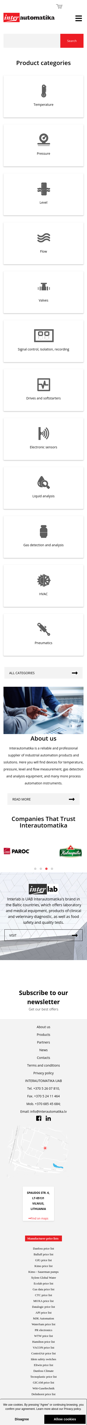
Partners (43, 1042)
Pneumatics (43, 643)
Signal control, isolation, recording (43, 349)
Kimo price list (44, 1266)
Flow (43, 251)
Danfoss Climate (43, 1371)
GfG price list (43, 1260)
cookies (18, 1404)
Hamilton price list (43, 1341)
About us (43, 1027)
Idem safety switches (43, 1359)
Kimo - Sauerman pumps (43, 1272)
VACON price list (43, 1347)
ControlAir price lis (43, 1353)
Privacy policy (72, 1409)
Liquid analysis (43, 496)
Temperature (44, 104)
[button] (43, 1414)
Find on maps (38, 1218)
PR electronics (43, 1330)
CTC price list (43, 1295)
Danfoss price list (43, 1248)
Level (44, 202)
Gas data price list (44, 1289)
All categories (46, 671)
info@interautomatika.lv (48, 1111)
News (43, 1050)
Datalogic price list (43, 1306)
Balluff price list (43, 1254)
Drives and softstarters (43, 398)
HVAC (43, 594)
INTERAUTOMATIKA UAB (43, 1080)
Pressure (43, 153)
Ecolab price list (43, 1283)
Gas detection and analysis (43, 545)
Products (43, 1034)
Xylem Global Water (43, 1277)
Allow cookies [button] (65, 1419)
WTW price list (43, 1336)
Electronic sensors (43, 447)
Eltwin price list (43, 1365)
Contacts (43, 1057)
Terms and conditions (43, 1065)
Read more (45, 798)
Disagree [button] (22, 1419)
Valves (43, 300)
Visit (46, 934)
